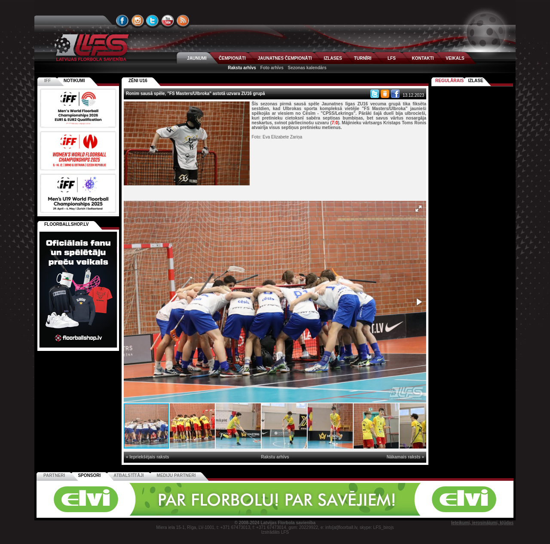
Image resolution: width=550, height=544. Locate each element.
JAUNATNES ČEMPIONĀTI (285, 58)
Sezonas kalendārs (307, 67)
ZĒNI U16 (137, 80)
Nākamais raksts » (405, 457)
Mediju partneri (176, 475)
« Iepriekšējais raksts (147, 457)
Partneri (54, 475)
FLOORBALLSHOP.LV (66, 224)
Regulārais (449, 80)
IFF (47, 80)
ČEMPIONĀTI (232, 58)
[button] (418, 208)
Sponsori (89, 475)
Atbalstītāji (128, 475)
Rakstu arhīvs (242, 67)
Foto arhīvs (272, 67)
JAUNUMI (197, 58)
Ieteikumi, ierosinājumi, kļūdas (482, 522)
